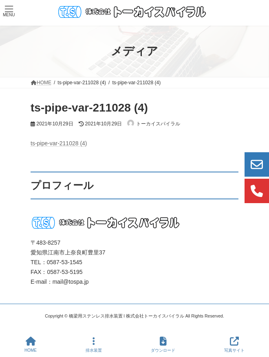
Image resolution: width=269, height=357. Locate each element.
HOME (30, 344)
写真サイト (234, 344)
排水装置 (94, 344)
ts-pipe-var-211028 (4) (59, 143)
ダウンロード (163, 344)
